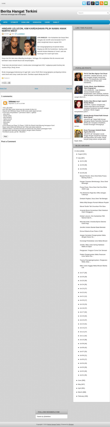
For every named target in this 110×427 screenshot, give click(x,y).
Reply (5, 136)
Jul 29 (82, 169)
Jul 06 (82, 355)
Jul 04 (82, 363)
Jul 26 (82, 276)
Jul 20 (82, 300)
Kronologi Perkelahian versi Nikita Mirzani (93, 241)
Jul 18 (82, 308)
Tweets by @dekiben (44, 416)
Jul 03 (82, 367)
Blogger (71, 424)
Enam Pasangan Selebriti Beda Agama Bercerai (95, 131)
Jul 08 (82, 347)
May (79, 384)
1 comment (21, 34)
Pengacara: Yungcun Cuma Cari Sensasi (93, 250)
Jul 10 (82, 340)
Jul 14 (82, 324)
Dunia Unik (25, 22)
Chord (47, 22)
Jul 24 (82, 284)
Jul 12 (82, 332)
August (80, 154)
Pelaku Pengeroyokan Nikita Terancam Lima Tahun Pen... (93, 255)
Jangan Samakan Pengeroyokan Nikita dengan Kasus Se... (93, 236)
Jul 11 (82, 336)
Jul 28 (82, 173)
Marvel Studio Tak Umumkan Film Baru (93, 206)
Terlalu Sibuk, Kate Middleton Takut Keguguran (94, 87)
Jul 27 (82, 273)
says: (18, 101)
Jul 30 (82, 165)
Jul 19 (82, 304)
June (79, 380)
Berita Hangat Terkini (19, 11)
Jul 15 (82, 320)
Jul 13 (82, 328)
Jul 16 (82, 316)
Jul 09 (82, 343)
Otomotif (14, 22)
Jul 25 (82, 280)
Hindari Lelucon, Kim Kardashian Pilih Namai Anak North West (34, 29)
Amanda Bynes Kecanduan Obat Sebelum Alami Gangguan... (94, 211)
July (79, 158)
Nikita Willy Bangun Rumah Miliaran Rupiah (94, 202)
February (81, 396)
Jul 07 (82, 351)
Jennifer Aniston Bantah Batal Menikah (92, 227)
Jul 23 (82, 288)
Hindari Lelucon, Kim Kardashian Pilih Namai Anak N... (92, 217)
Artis (5, 22)
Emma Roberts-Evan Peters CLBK (91, 231)
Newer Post (3, 88)
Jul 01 (82, 375)
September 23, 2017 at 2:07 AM (17, 103)
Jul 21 (82, 296)
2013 (78, 151)
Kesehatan (37, 22)
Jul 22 (82, 292)
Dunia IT (56, 22)
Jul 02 (82, 371)
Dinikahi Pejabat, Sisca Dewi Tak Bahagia (93, 198)
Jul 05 (82, 359)
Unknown (12, 101)
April (79, 388)
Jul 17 (82, 312)
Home (4, 3)
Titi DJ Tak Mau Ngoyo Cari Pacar (95, 73)
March (80, 392)
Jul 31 (82, 161)
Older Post (69, 88)
